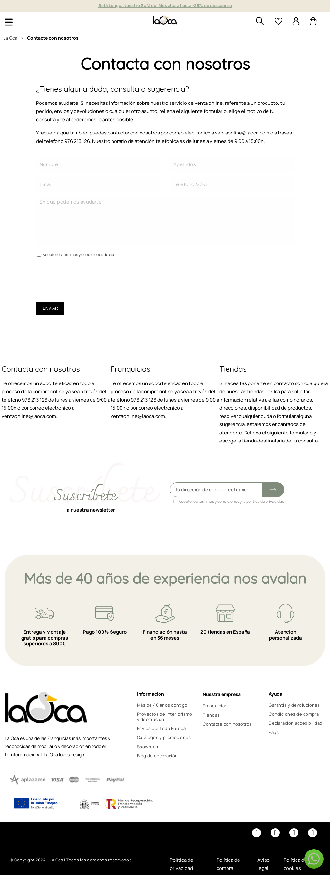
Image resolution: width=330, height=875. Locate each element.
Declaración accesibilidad (296, 723)
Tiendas (211, 715)
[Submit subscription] (273, 489)
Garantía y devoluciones (294, 705)
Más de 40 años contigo (162, 705)
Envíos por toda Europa (161, 728)
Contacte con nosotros (227, 724)
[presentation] (85, 276)
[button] (314, 859)
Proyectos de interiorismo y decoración (164, 716)
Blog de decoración (157, 756)
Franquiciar (215, 706)
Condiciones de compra (294, 714)
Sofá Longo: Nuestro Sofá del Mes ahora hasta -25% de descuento (165, 5)
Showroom (148, 747)
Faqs (274, 732)
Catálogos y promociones (164, 737)
